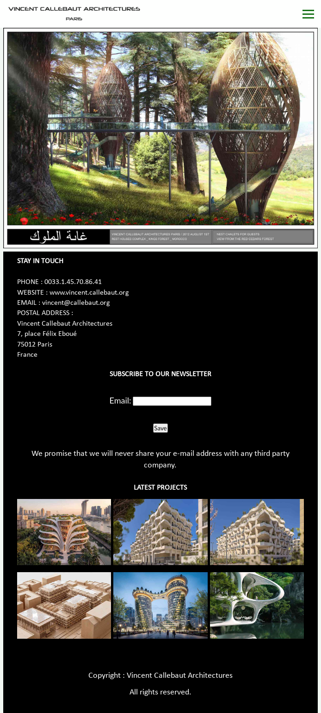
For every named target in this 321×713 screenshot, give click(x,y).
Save (160, 428)
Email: (120, 400)
